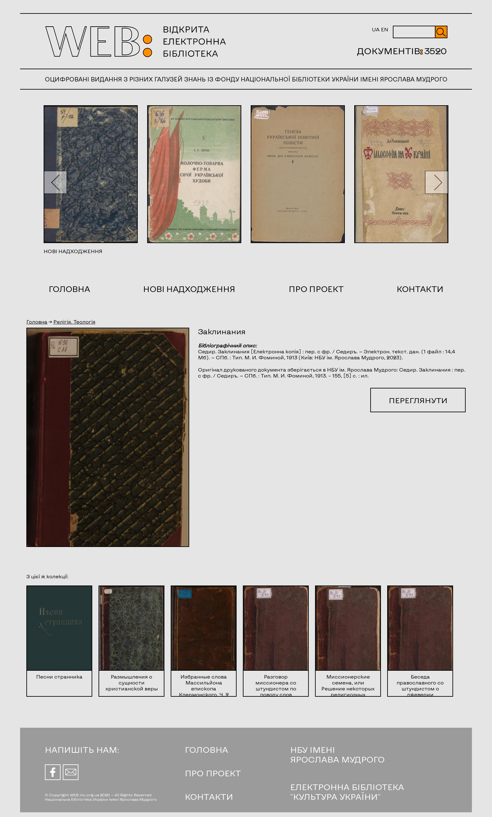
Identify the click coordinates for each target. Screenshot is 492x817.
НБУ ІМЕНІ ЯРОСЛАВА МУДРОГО (337, 754)
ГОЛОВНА (206, 749)
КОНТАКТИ (209, 796)
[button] (55, 182)
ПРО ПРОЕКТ (213, 773)
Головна (69, 289)
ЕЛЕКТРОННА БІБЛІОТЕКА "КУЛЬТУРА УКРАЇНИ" (347, 791)
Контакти (420, 289)
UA (376, 29)
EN (384, 29)
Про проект (316, 289)
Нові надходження (189, 289)
